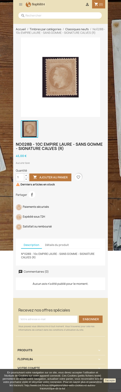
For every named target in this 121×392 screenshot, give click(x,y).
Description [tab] (31, 245)
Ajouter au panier (50, 177)
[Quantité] (20, 177)
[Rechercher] (56, 15)
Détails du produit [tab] (57, 245)
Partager (31, 194)
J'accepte (110, 380)
